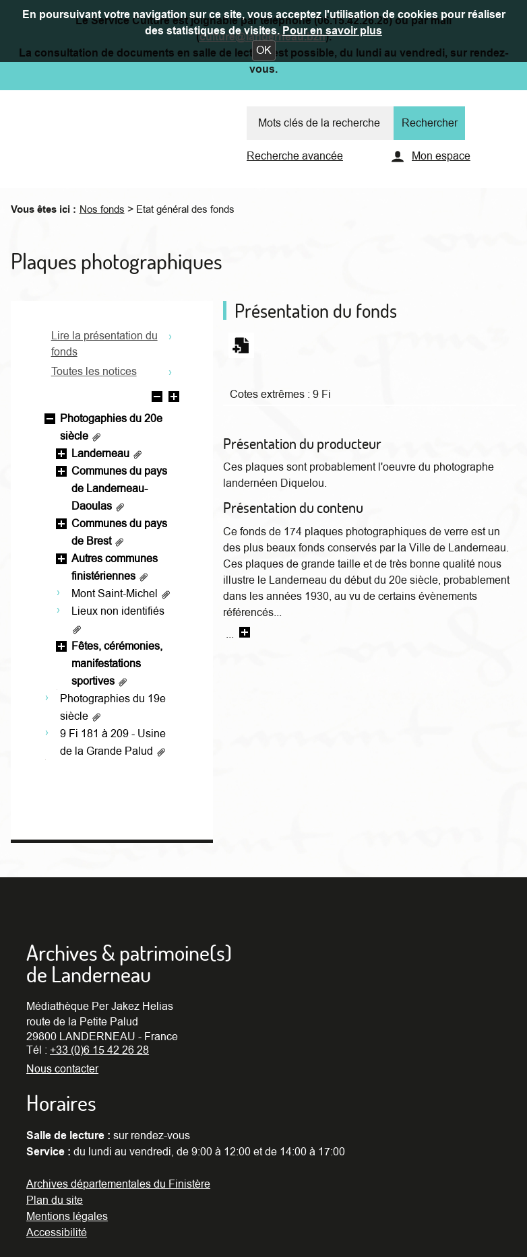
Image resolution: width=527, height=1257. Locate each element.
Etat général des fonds (185, 209)
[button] (264, 50)
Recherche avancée (295, 156)
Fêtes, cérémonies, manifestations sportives (116, 664)
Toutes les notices (94, 371)
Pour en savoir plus (332, 31)
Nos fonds (102, 209)
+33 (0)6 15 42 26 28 (99, 1050)
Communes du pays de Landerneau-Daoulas (119, 489)
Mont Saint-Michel (121, 593)
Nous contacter (62, 1069)
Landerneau (107, 453)
